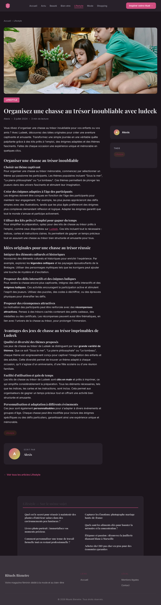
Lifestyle (78, 5)
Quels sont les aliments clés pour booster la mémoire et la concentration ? (109, 526)
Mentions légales (130, 579)
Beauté (53, 5)
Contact (125, 585)
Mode (90, 5)
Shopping (102, 5)
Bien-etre (65, 5)
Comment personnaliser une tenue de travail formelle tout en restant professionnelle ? (49, 540)
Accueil (33, 5)
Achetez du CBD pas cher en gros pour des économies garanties (108, 547)
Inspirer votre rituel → (141, 5)
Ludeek (53, 228)
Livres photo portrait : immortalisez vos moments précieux (46, 530)
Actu (43, 5)
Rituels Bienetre (17, 575)
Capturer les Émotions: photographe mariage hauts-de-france (110, 516)
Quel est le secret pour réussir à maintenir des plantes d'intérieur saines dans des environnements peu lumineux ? (50, 518)
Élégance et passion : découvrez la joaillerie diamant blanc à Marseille (109, 537)
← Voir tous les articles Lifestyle (22, 474)
